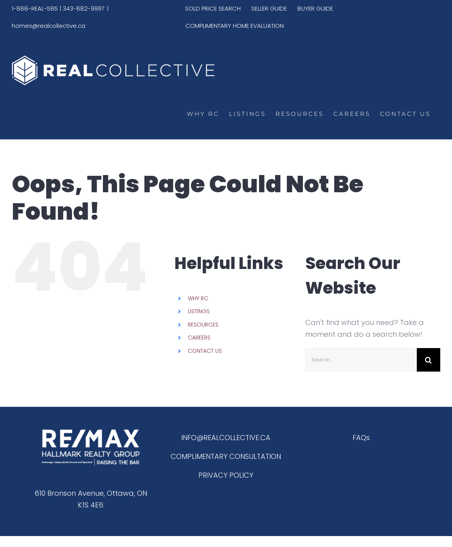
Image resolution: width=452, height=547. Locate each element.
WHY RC (198, 298)
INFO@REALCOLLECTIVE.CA (225, 437)
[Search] (428, 360)
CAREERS (199, 337)
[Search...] (361, 360)
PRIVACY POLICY (225, 475)
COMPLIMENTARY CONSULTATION (226, 456)
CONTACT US (205, 351)
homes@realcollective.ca (48, 26)
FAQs (361, 437)
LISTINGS (199, 311)
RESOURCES (203, 325)
